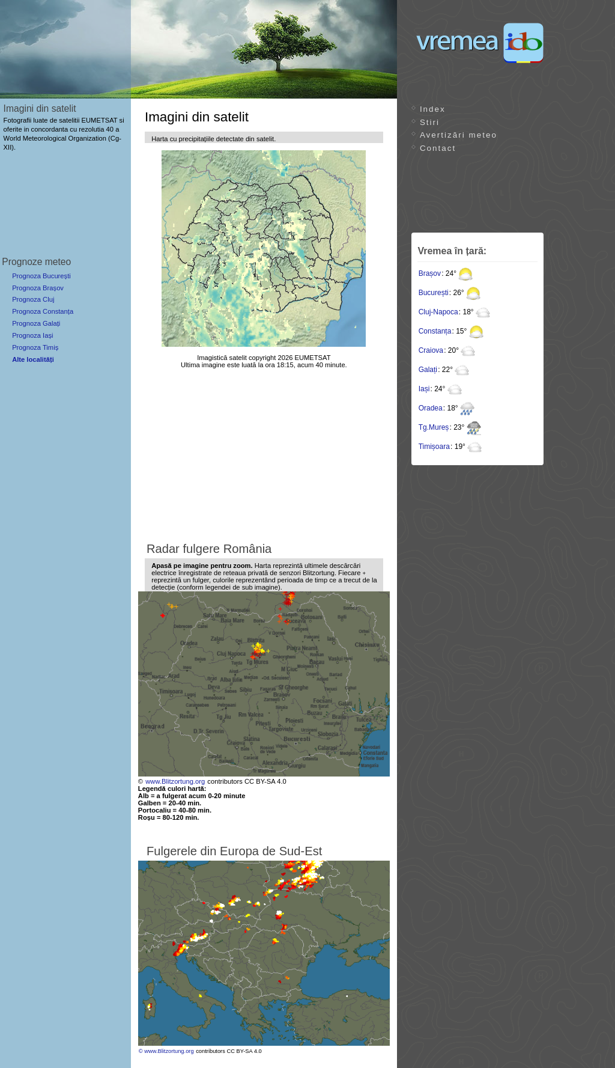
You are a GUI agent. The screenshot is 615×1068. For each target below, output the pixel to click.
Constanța (435, 331)
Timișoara (434, 446)
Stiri (430, 122)
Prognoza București (41, 275)
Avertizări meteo (458, 134)
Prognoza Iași (32, 335)
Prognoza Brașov (38, 287)
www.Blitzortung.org (175, 781)
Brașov (430, 273)
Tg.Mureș (434, 427)
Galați (428, 369)
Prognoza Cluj (33, 299)
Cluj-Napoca (438, 312)
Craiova (431, 350)
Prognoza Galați (36, 323)
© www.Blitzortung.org (166, 1051)
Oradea (431, 408)
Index (433, 109)
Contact (438, 148)
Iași (424, 389)
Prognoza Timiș (35, 347)
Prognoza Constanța (42, 311)
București (434, 292)
